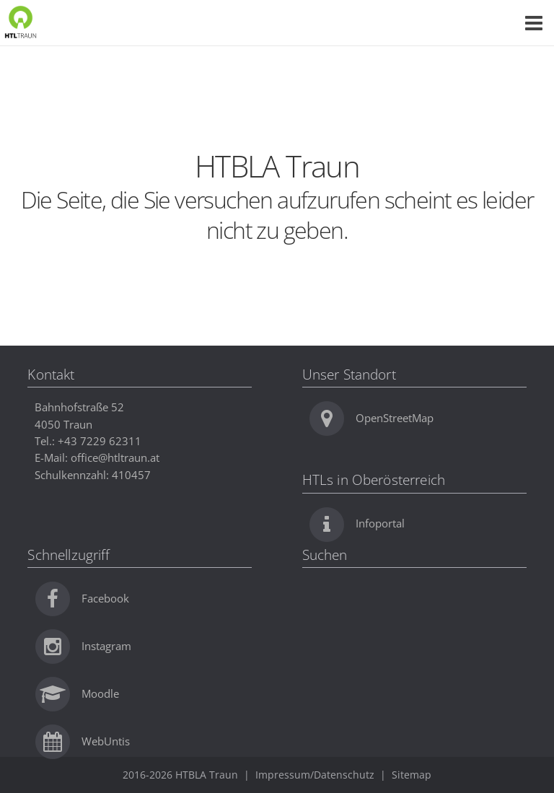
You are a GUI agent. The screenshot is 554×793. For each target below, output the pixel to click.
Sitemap (411, 774)
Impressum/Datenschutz (314, 774)
